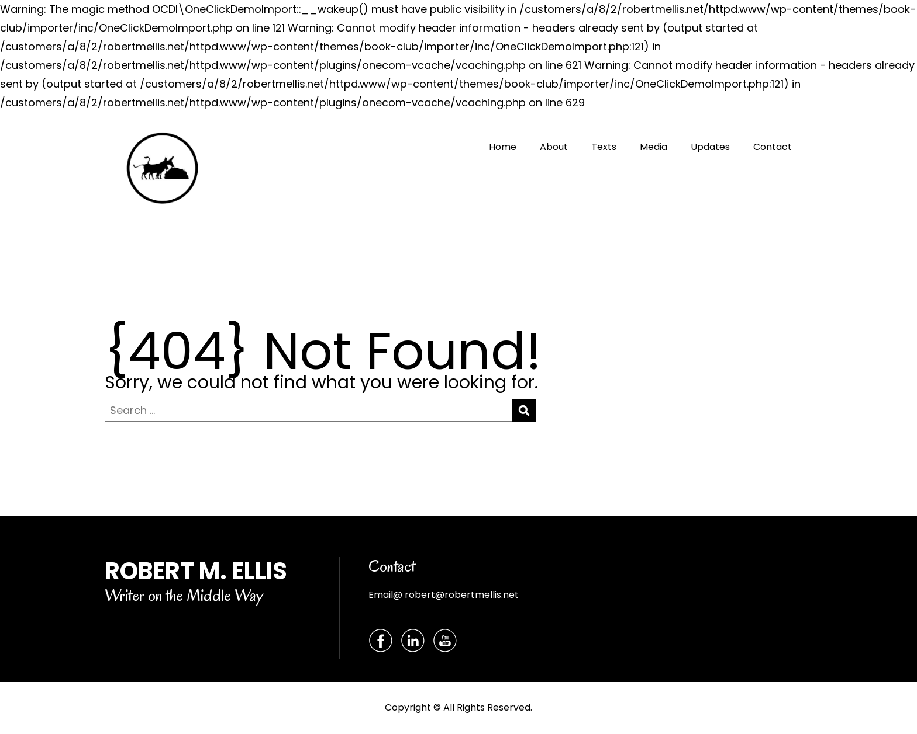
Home (502, 147)
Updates (710, 147)
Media (653, 147)
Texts (603, 147)
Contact (772, 147)
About (554, 147)
